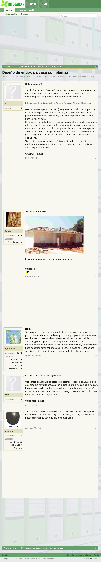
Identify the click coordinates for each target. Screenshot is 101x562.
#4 (96, 405)
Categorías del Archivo (26, 10)
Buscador (25, 14)
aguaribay (10, 348)
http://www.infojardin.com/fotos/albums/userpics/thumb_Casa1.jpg (58, 103)
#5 (96, 428)
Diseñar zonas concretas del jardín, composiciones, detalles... (38, 76)
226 (20, 435)
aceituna (9, 431)
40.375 (18, 353)
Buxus (8, 231)
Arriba (96, 555)
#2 (96, 276)
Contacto (70, 555)
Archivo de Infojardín (84, 555)
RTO (84, 76)
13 (21, 108)
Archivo (9, 10)
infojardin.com (24, 559)
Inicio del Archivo (10, 14)
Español (5, 555)
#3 (96, 355)
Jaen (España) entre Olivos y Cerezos (15, 445)
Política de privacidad (92, 559)
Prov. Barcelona (14, 242)
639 (20, 235)
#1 (96, 158)
